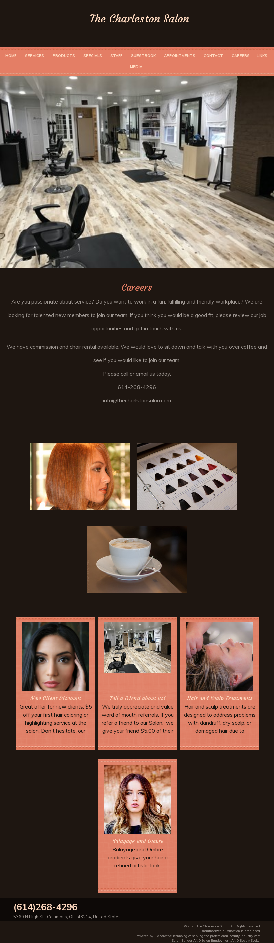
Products (64, 55)
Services (34, 55)
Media (136, 66)
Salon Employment (216, 940)
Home (11, 55)
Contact (213, 55)
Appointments (179, 55)
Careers (241, 55)
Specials (92, 55)
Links (262, 55)
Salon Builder (182, 940)
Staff (116, 55)
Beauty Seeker (250, 940)
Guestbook (143, 55)
